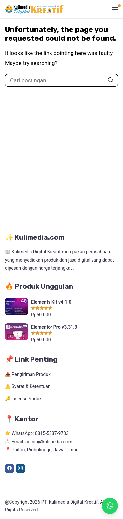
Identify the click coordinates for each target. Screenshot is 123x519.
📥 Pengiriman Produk (28, 374)
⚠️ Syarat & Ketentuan (28, 386)
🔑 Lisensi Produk (23, 398)
